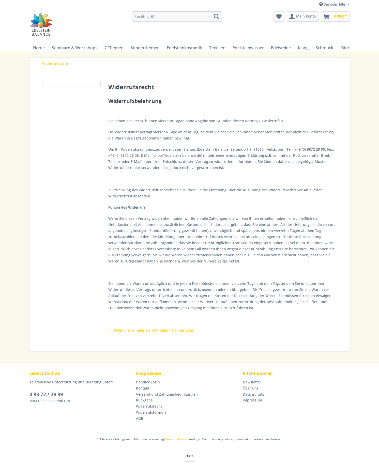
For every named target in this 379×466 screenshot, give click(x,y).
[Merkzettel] (279, 16)
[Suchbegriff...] (177, 16)
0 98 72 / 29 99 (46, 394)
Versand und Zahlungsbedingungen (167, 394)
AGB (139, 418)
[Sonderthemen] (145, 48)
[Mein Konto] (303, 16)
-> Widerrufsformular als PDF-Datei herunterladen (151, 330)
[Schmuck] (324, 48)
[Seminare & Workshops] (74, 48)
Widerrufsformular (152, 412)
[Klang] (303, 48)
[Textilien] (217, 48)
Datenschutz (253, 394)
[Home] (38, 48)
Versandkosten (177, 439)
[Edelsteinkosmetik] (184, 48)
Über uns (251, 388)
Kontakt (142, 388)
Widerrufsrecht (149, 406)
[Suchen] (216, 16)
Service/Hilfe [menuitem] (332, 4)
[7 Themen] (114, 48)
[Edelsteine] (280, 48)
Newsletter (252, 382)
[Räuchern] (349, 48)
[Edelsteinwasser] (248, 48)
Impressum (252, 400)
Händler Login (148, 382)
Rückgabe (144, 400)
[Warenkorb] (335, 16)
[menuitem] (177, 18)
